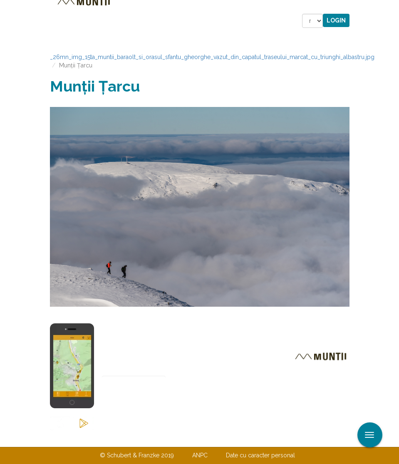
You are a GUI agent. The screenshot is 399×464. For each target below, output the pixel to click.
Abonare (129, 403)
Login (336, 20)
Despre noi (187, 438)
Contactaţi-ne (136, 438)
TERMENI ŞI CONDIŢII (249, 438)
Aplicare (393, 7)
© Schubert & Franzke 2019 (137, 455)
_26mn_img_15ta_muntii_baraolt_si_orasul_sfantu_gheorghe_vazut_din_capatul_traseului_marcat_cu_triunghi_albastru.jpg (212, 57)
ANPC (200, 455)
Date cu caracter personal (260, 455)
